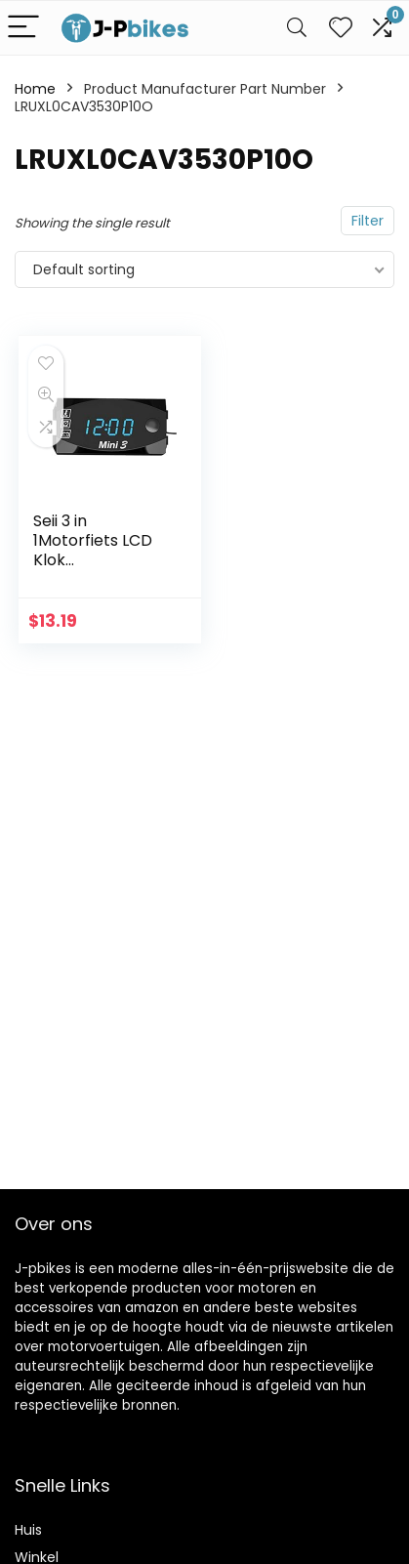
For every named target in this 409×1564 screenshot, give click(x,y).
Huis (28, 1530)
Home (35, 89)
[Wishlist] (340, 28)
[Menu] (23, 28)
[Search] (296, 28)
